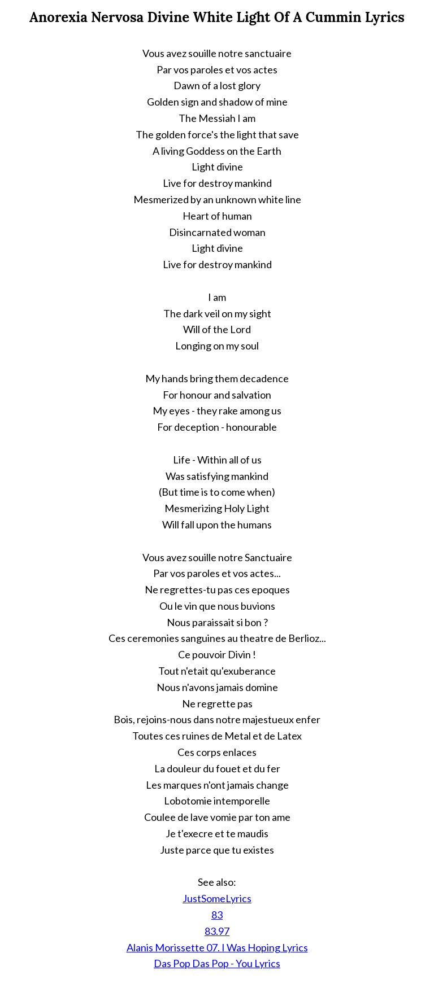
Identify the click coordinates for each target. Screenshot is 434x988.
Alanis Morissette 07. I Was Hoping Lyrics (217, 947)
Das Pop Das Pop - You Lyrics (217, 963)
